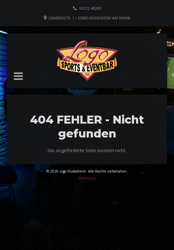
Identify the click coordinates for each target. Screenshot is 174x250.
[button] (18, 76)
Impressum (87, 178)
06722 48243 (90, 8)
